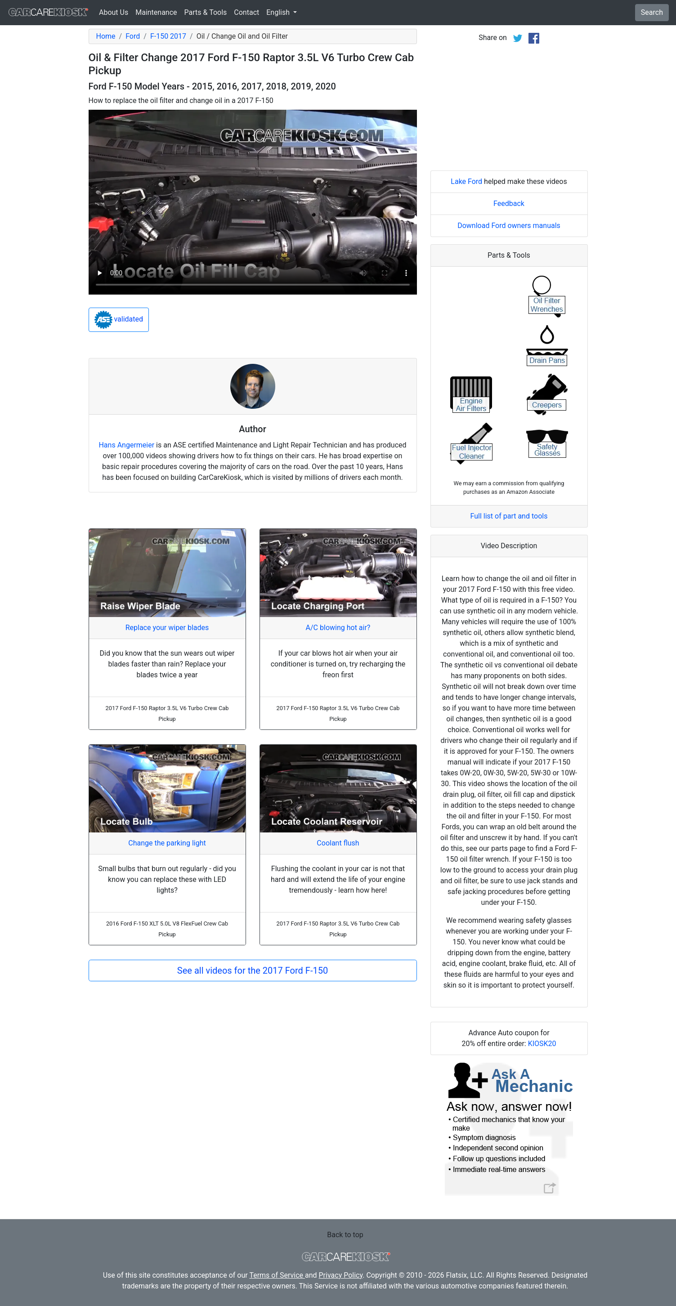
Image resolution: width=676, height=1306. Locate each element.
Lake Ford (466, 181)
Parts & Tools (205, 12)
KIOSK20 (542, 1043)
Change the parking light (167, 843)
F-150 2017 (168, 36)
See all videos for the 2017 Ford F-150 (252, 970)
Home (106, 36)
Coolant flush (338, 843)
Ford (132, 36)
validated (118, 320)
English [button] (278, 12)
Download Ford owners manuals (508, 225)
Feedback (508, 203)
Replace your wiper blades (167, 627)
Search (652, 12)
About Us (113, 12)
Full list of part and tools (509, 516)
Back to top (345, 1234)
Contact (246, 12)
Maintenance (156, 12)
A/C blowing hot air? (338, 627)
